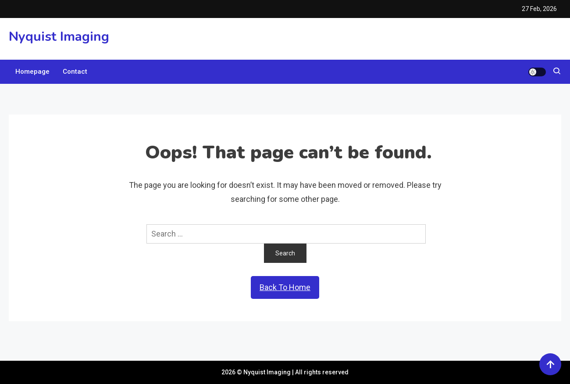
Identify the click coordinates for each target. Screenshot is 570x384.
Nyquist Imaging (59, 37)
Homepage (32, 71)
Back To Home (285, 287)
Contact (75, 71)
